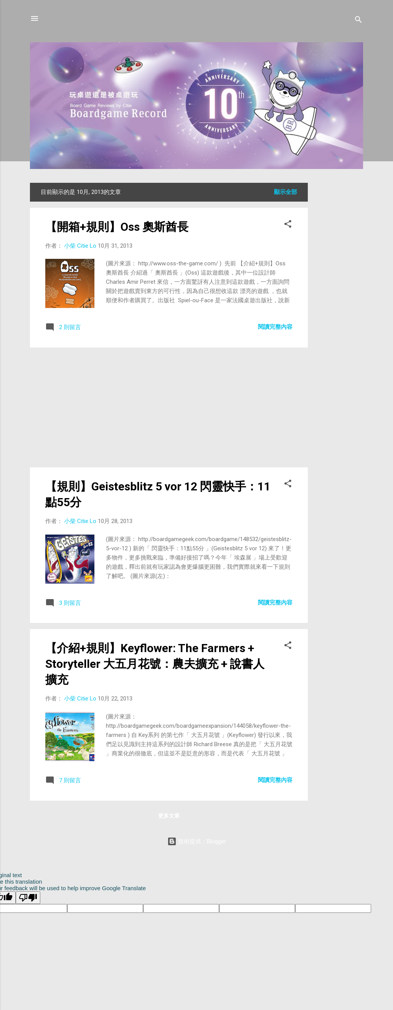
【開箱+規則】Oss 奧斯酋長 (116, 226)
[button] (287, 225)
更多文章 (169, 816)
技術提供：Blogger (196, 841)
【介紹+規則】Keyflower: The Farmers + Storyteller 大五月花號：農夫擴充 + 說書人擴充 (154, 663)
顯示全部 (285, 192)
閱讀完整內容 (275, 326)
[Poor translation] (28, 897)
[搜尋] (358, 21)
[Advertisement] (338, 298)
